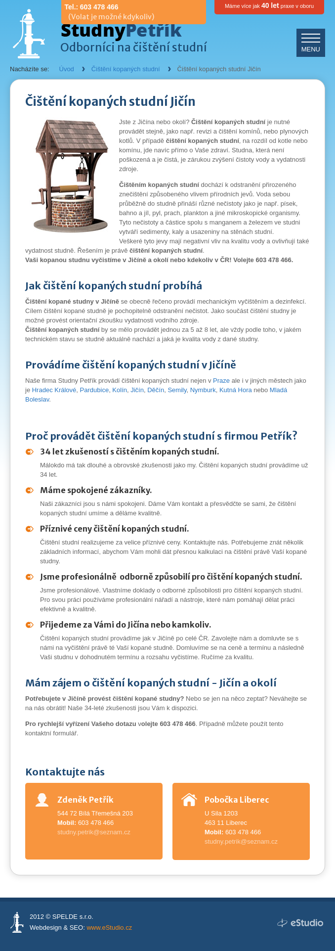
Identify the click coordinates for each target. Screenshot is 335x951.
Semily (177, 390)
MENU (310, 49)
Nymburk (203, 390)
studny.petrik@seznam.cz (93, 832)
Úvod (66, 69)
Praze (221, 380)
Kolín (119, 390)
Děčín (155, 390)
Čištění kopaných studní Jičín (219, 69)
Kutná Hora (235, 390)
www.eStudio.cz (109, 927)
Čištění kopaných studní (125, 69)
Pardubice (94, 390)
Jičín (137, 390)
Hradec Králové (54, 390)
